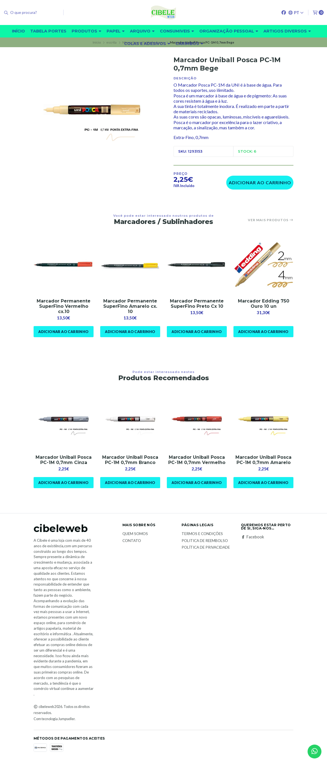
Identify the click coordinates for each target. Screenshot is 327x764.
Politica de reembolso (205, 541)
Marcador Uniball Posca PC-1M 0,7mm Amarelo (263, 460)
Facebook (252, 537)
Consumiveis (177, 31)
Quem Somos (135, 534)
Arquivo (142, 31)
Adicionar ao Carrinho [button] (63, 331)
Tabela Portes (48, 31)
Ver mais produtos (270, 220)
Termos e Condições (202, 534)
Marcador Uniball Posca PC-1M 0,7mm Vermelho (196, 460)
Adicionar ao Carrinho (260, 182)
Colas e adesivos (147, 43)
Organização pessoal (228, 31)
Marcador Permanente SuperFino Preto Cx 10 (197, 303)
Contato (131, 541)
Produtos (86, 31)
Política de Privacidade (206, 547)
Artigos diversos (287, 31)
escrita (111, 42)
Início (18, 31)
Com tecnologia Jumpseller (54, 719)
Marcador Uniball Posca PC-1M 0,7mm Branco (130, 460)
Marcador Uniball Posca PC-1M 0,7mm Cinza (64, 460)
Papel (116, 31)
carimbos (189, 43)
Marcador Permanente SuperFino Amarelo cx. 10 (130, 306)
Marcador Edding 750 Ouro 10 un (263, 303)
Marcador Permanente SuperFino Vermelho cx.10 (63, 306)
